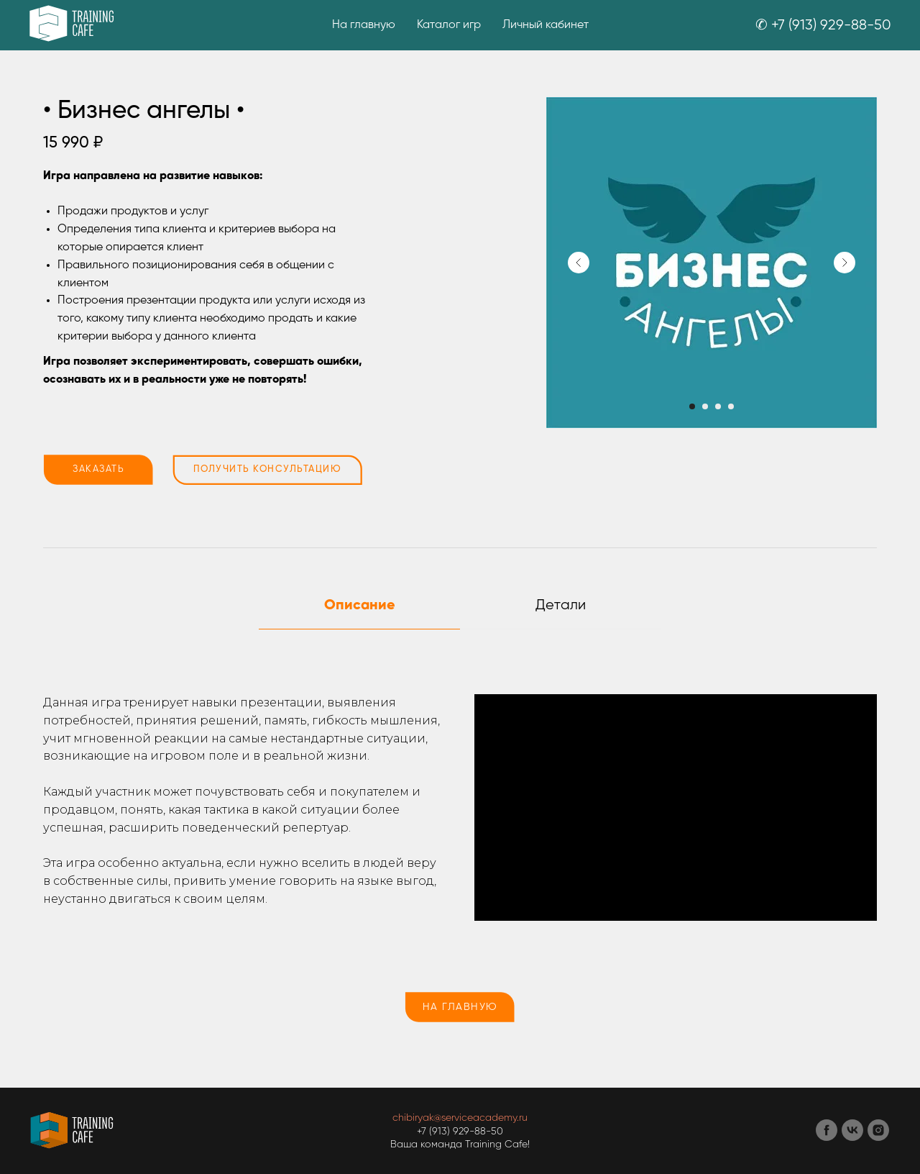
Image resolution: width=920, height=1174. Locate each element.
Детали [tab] (560, 605)
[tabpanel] (460, 808)
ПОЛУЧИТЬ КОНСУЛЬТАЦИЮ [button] (267, 469)
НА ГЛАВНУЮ (460, 1007)
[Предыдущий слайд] (578, 262)
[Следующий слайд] (844, 262)
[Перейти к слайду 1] (692, 406)
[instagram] (878, 1137)
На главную (363, 25)
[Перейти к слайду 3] (718, 406)
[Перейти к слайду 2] (705, 406)
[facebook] (826, 1137)
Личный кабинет (545, 25)
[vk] (852, 1137)
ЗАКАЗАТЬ (98, 469)
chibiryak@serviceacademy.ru (460, 1118)
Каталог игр (449, 25)
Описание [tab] (359, 606)
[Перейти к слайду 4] (731, 406)
